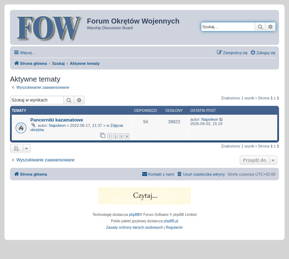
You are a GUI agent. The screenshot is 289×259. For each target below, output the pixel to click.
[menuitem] (262, 52)
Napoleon (57, 125)
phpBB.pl (171, 221)
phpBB (134, 215)
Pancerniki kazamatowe (56, 120)
